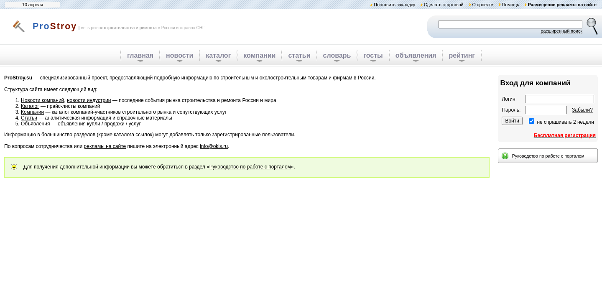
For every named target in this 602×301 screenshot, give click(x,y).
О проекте (482, 4)
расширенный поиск (561, 30)
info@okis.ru (214, 146)
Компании (32, 112)
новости (179, 55)
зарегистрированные (236, 135)
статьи (299, 55)
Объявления (35, 124)
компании (259, 55)
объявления (415, 55)
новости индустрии (89, 100)
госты (373, 55)
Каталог (30, 106)
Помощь (510, 4)
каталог (218, 55)
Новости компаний (42, 100)
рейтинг (462, 55)
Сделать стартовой (444, 4)
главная (140, 55)
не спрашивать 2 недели (565, 122)
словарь (337, 55)
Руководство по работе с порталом (250, 167)
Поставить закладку (394, 4)
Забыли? (582, 110)
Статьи (29, 118)
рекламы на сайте (105, 146)
